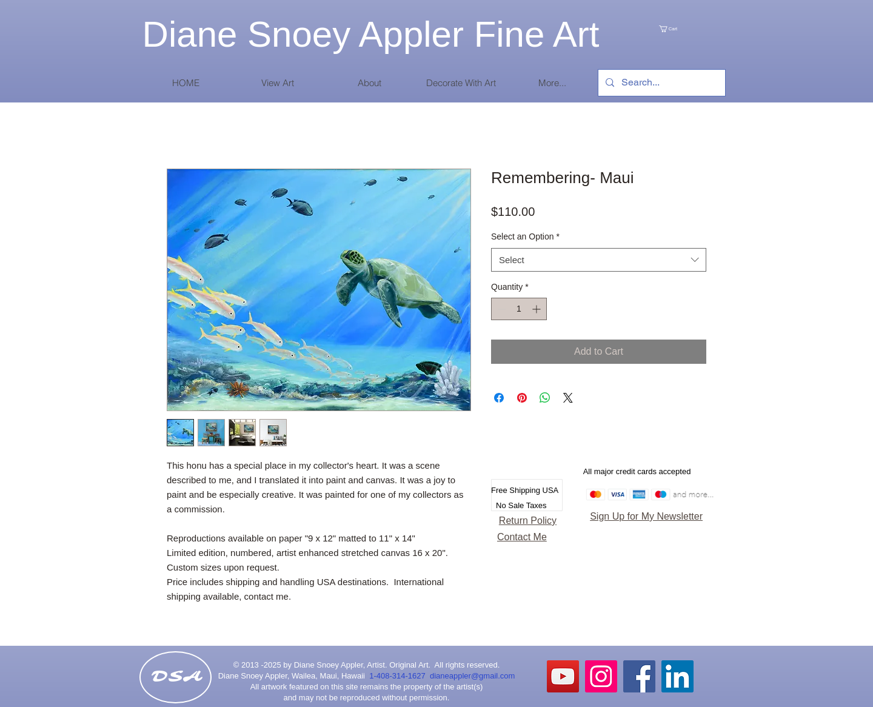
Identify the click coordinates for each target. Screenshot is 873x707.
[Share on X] (568, 397)
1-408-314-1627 (399, 675)
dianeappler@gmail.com (472, 675)
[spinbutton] (519, 309)
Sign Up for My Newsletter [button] (646, 516)
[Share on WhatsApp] (545, 397)
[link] (680, 28)
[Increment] (537, 309)
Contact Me (522, 537)
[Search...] (660, 83)
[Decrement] (500, 309)
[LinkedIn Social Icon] (677, 676)
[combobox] (598, 260)
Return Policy (528, 520)
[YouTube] (563, 676)
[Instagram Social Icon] (601, 676)
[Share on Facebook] (499, 397)
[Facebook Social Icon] (639, 676)
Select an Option (525, 236)
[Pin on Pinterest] (522, 397)
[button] (277, 82)
